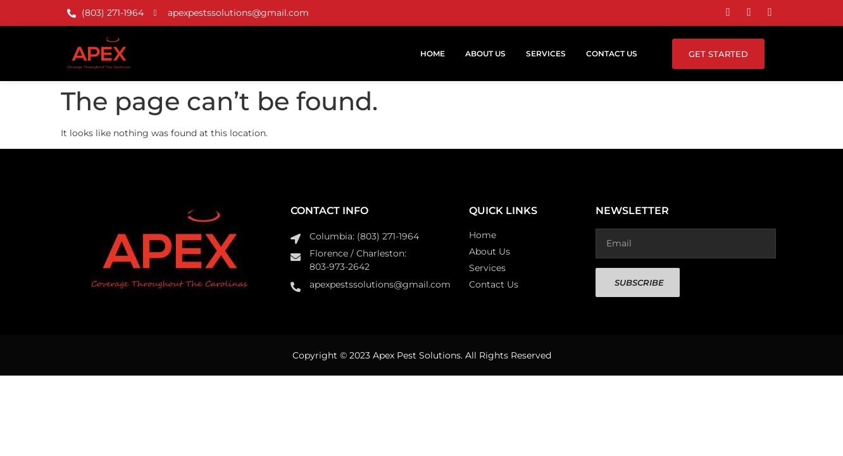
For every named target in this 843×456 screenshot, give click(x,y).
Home (432, 53)
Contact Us (611, 53)
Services (546, 53)
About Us (485, 53)
